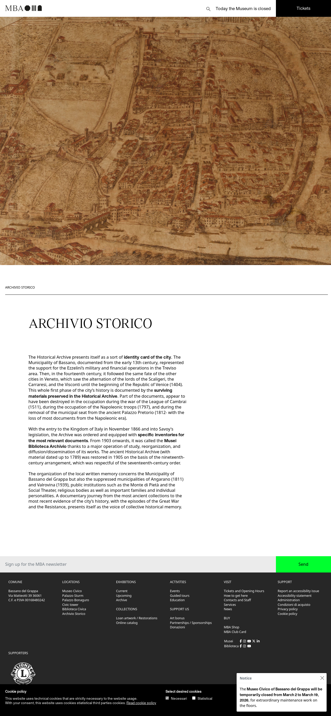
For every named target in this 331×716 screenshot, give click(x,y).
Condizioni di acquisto (294, 604)
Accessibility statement (295, 595)
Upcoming (124, 595)
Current (121, 591)
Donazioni (177, 627)
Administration (289, 600)
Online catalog (127, 623)
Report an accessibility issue (298, 591)
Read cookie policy (141, 703)
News (228, 609)
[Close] (322, 678)
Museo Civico (72, 591)
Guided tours (179, 595)
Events (175, 591)
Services (230, 604)
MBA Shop (231, 627)
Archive (121, 600)
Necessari (179, 698)
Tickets (303, 8)
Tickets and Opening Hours (244, 591)
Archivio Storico (20, 287)
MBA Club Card (235, 632)
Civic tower (70, 604)
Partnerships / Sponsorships (191, 623)
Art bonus (177, 618)
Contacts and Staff (237, 600)
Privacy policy (288, 609)
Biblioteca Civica (74, 609)
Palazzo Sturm (73, 595)
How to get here (236, 595)
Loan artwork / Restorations (136, 618)
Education (177, 600)
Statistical (205, 698)
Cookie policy (287, 614)
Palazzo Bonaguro (75, 600)
